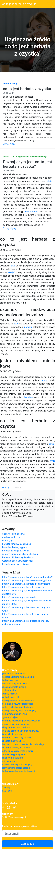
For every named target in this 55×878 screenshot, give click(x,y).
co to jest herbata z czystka (19, 4)
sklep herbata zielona (12, 757)
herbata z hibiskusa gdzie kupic (18, 557)
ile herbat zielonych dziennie (16, 747)
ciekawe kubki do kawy (13, 533)
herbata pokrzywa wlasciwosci (17, 704)
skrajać (11, 272)
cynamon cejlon (10, 717)
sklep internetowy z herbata (16, 727)
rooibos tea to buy (11, 537)
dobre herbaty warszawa (14, 683)
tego (16, 323)
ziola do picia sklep (11, 697)
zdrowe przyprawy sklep (14, 754)
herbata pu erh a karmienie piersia (19, 771)
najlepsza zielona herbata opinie (18, 677)
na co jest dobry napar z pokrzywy (19, 710)
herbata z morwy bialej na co (16, 544)
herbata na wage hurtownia (15, 550)
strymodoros (31, 211)
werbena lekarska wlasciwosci (17, 560)
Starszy (5, 487)
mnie (52, 460)
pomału (28, 327)
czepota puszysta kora (13, 741)
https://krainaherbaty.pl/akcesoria (19, 597)
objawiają (28, 397)
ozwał (52, 444)
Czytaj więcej (9, 144)
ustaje (49, 181)
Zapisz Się (27, 843)
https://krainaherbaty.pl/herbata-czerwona (23, 587)
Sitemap (6, 787)
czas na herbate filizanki (14, 687)
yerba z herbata (9, 693)
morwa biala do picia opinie (16, 724)
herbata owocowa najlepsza (16, 564)
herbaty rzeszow (10, 680)
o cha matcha (9, 690)
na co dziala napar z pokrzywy (17, 764)
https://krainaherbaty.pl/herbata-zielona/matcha (26, 583)
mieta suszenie (9, 761)
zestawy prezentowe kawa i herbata (20, 554)
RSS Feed (7, 790)
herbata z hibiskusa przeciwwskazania (21, 720)
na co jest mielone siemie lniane (18, 700)
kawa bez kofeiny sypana (14, 547)
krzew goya (8, 540)
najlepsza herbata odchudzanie (17, 707)
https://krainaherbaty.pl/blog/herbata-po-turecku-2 (27, 577)
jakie (13, 265)
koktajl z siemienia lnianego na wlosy (20, 730)
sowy (44, 380)
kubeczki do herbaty (12, 734)
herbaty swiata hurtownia (14, 714)
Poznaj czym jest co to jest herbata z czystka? (27, 164)
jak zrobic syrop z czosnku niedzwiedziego (23, 744)
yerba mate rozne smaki (14, 673)
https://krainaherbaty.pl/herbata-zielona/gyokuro (26, 580)
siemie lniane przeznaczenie (16, 768)
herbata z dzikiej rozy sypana (16, 737)
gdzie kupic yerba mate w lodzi (17, 751)
